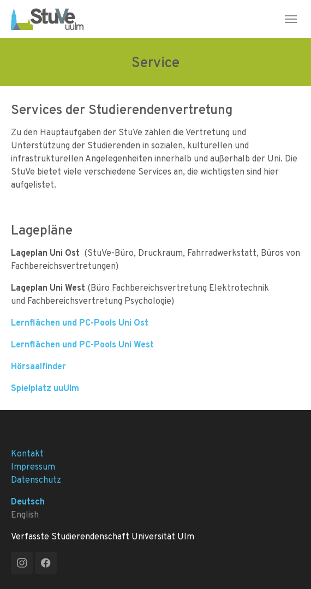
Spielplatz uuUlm (45, 388)
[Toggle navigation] (291, 19)
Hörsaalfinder (38, 366)
